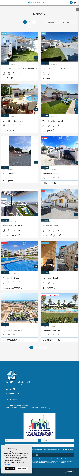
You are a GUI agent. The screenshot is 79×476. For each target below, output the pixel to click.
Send (39, 455)
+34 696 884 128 (13, 399)
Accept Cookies (10, 468)
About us (14, 407)
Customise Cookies (21, 468)
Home (7, 407)
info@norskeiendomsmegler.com (19, 405)
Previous (3, 47)
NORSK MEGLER (37, 2)
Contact (43, 407)
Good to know (34, 407)
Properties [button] (23, 407)
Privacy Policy (45, 449)
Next (36, 47)
